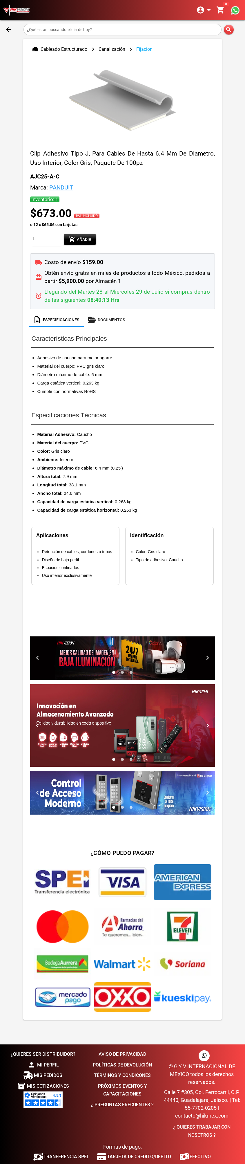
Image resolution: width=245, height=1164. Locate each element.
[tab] (56, 320)
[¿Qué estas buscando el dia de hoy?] (122, 29)
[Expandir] (204, 10)
